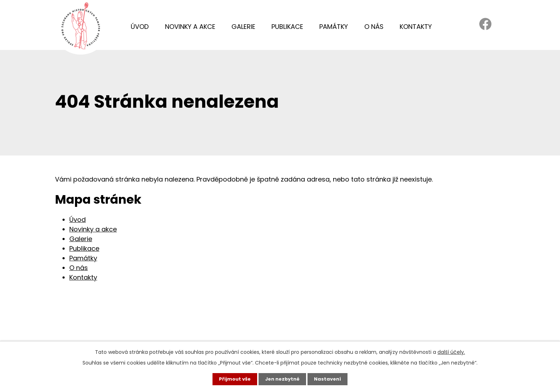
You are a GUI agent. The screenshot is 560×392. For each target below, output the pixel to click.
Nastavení (330, 378)
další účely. (451, 351)
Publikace (287, 26)
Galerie (243, 26)
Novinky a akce (190, 26)
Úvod (140, 26)
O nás (374, 26)
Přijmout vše (233, 378)
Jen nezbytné (282, 378)
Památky (333, 26)
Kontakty (416, 26)
